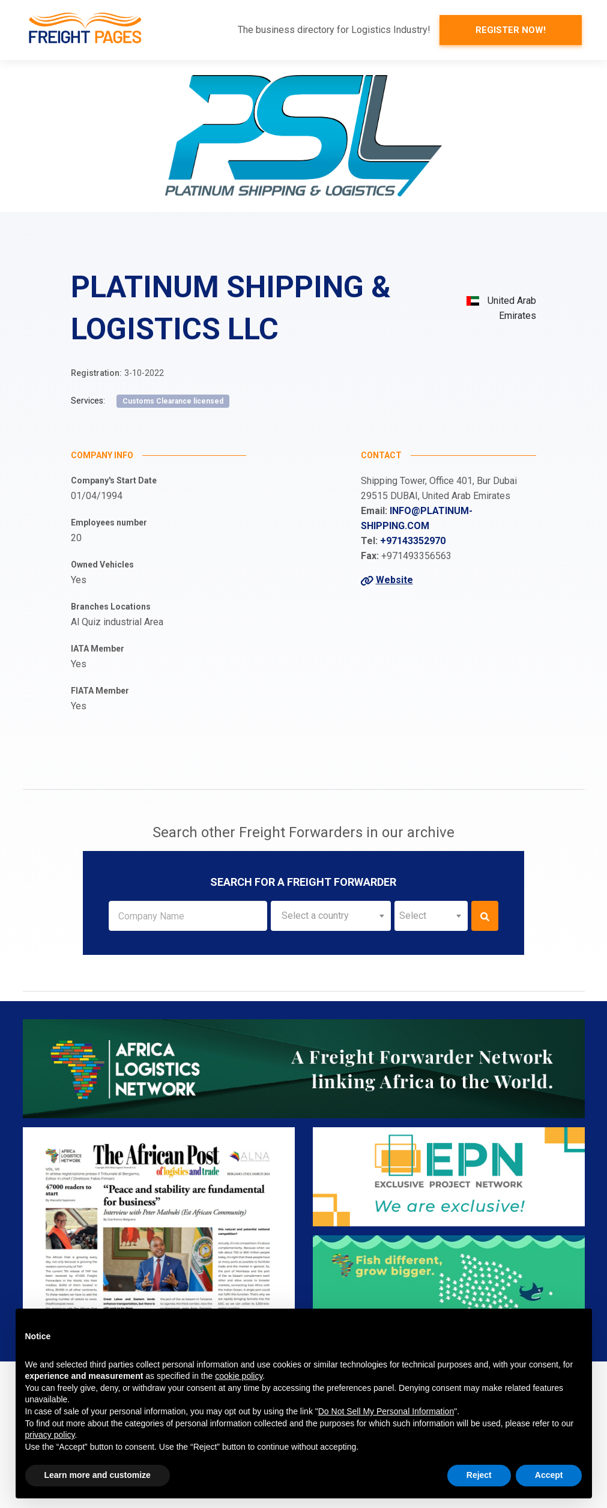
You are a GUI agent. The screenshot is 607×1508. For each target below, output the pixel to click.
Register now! (511, 30)
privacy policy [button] (50, 1435)
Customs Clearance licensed (172, 401)
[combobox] (330, 916)
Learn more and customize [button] (97, 1475)
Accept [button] (549, 1475)
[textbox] (330, 916)
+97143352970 (412, 541)
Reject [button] (479, 1475)
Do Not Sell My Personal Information (386, 1411)
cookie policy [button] (238, 1376)
